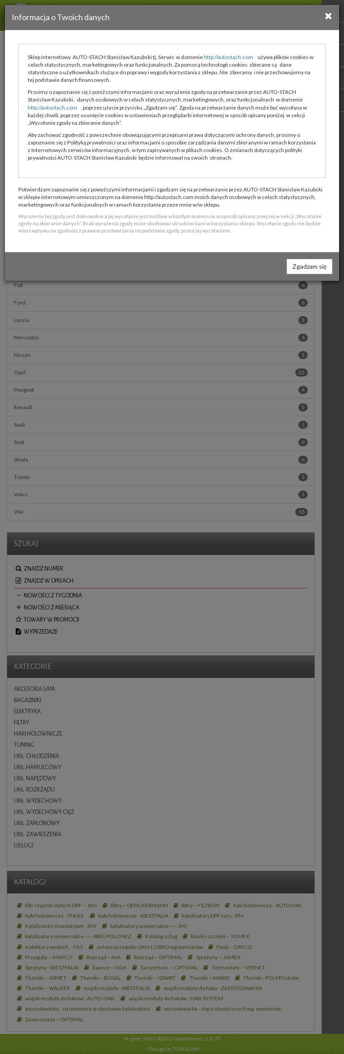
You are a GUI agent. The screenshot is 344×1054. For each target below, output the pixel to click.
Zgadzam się (309, 266)
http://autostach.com (228, 57)
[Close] (328, 16)
